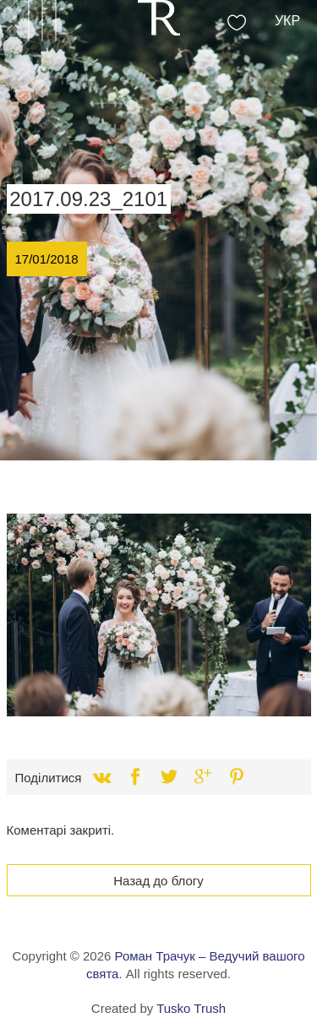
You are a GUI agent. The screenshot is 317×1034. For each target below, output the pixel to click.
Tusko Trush (191, 1008)
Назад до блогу (158, 880)
